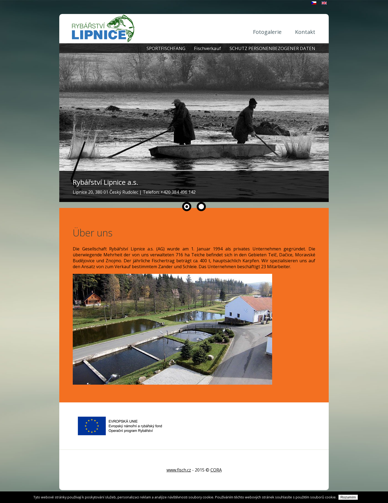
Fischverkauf (207, 48)
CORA (216, 470)
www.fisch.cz (179, 470)
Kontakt (305, 32)
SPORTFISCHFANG (166, 48)
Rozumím (348, 497)
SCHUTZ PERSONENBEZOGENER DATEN (272, 48)
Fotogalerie (267, 32)
